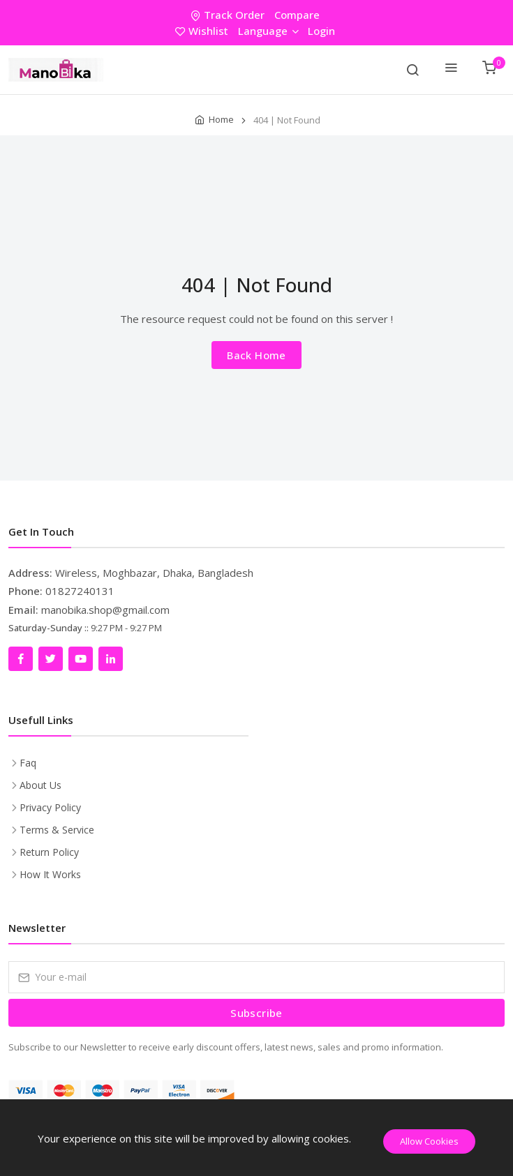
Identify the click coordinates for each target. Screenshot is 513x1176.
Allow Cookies (429, 1141)
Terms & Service (57, 829)
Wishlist (203, 31)
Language (268, 31)
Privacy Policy (50, 807)
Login (321, 31)
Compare (297, 15)
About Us (40, 785)
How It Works (50, 874)
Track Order (229, 15)
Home (221, 119)
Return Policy (49, 852)
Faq (28, 762)
